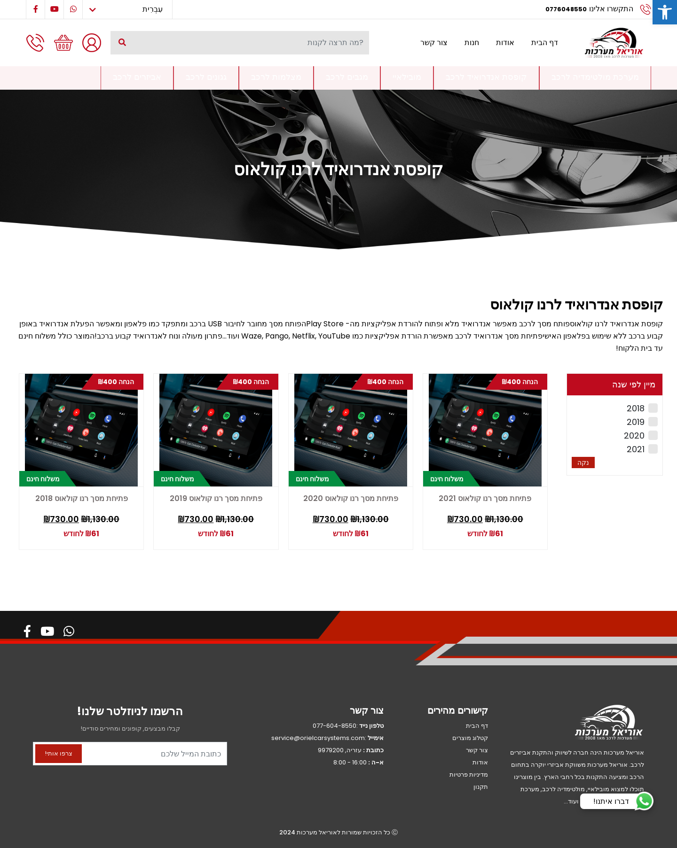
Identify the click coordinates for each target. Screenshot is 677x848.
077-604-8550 (334, 725)
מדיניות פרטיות (468, 774)
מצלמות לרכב (276, 77)
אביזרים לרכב (137, 77)
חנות (471, 42)
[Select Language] (127, 9)
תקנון (480, 786)
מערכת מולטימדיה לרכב (595, 77)
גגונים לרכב (206, 77)
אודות (505, 42)
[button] (665, 12)
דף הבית (544, 42)
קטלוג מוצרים (470, 737)
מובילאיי (407, 77)
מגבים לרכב (347, 77)
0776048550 (566, 9)
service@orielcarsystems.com (318, 737)
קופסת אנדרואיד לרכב (486, 77)
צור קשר (434, 42)
